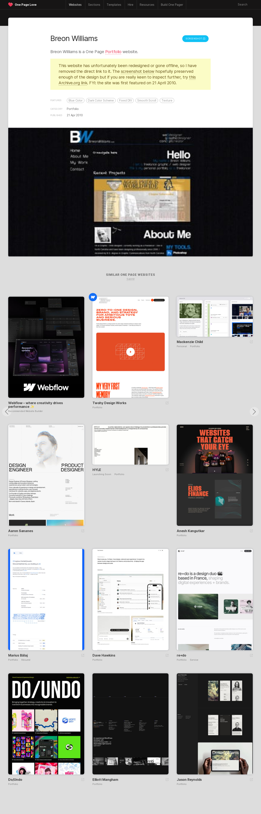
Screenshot (195, 38)
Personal (182, 346)
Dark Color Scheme (101, 100)
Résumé (25, 660)
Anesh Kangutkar (191, 531)
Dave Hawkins (103, 655)
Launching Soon (101, 474)
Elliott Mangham (105, 780)
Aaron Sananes (20, 531)
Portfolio (113, 51)
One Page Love (26, 4)
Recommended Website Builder (25, 411)
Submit (130, 278)
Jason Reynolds (189, 780)
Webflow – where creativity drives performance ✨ (35, 405)
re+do (181, 655)
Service (194, 660)
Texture (167, 100)
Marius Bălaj (18, 655)
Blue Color (76, 100)
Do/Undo (15, 780)
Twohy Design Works (109, 403)
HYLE (96, 470)
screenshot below (137, 71)
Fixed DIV (125, 100)
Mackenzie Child (190, 342)
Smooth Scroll (146, 100)
